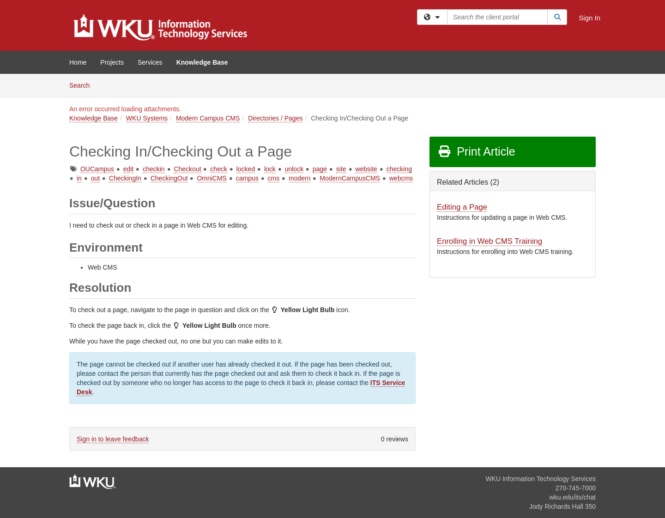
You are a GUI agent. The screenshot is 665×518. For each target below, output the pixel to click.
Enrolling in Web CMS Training (489, 241)
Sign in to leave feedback (113, 439)
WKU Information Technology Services (540, 478)
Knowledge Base (202, 62)
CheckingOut (169, 178)
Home (77, 62)
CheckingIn (125, 178)
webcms (401, 178)
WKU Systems (147, 118)
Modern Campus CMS (208, 118)
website (366, 169)
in (79, 178)
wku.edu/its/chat (573, 497)
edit (128, 169)
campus (247, 178)
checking (399, 169)
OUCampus (97, 169)
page (320, 169)
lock (270, 169)
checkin (153, 169)
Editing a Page (462, 207)
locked (245, 169)
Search (83, 84)
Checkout (187, 169)
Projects (112, 62)
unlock (294, 169)
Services (150, 62)
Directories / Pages (275, 118)
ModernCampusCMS (350, 178)
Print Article (476, 151)
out (95, 178)
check (218, 169)
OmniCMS (212, 178)
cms (274, 178)
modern (299, 178)
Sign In (589, 18)
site (341, 169)
